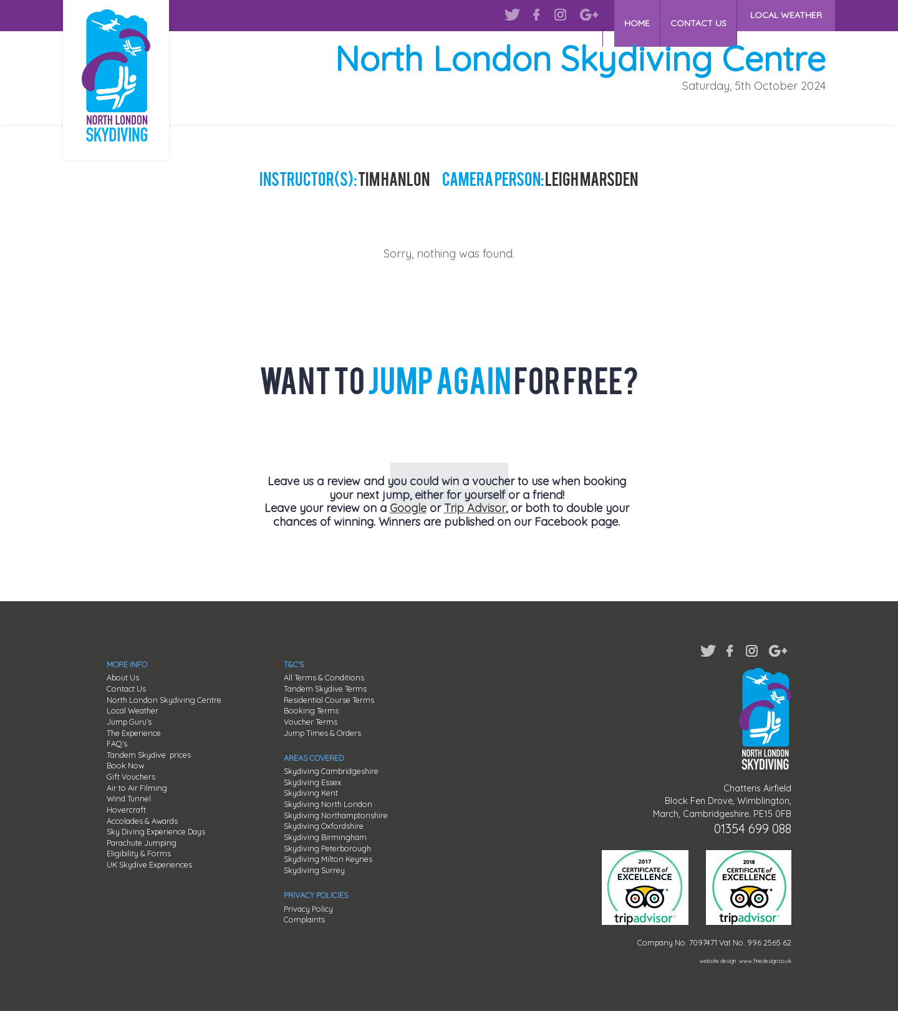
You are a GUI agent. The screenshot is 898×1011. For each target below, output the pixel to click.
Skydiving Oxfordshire (324, 826)
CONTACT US (695, 15)
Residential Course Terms (329, 700)
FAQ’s (117, 743)
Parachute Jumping (141, 843)
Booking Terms (311, 710)
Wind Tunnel (129, 798)
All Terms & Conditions (324, 677)
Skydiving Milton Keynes (328, 859)
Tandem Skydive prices (149, 755)
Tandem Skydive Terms (325, 689)
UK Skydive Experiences (149, 864)
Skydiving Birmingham (325, 837)
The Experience (134, 733)
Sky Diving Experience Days (156, 831)
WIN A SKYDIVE (449, 434)
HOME (627, 15)
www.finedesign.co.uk (765, 960)
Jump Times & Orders (322, 733)
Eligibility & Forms (139, 853)
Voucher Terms (310, 722)
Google (408, 508)
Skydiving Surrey (314, 870)
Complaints (304, 919)
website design (718, 960)
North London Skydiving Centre (164, 700)
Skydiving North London (328, 804)
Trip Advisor (475, 508)
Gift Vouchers (131, 776)
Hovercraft (126, 810)
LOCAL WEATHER (786, 15)
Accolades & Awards (142, 821)
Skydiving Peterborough (327, 848)
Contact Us (126, 689)
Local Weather (132, 710)
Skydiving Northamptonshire (336, 815)
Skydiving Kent (311, 793)
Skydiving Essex (312, 782)
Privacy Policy (308, 909)
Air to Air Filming (137, 788)
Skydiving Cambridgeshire (331, 771)
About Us (123, 677)
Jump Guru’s (129, 722)
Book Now (125, 765)
